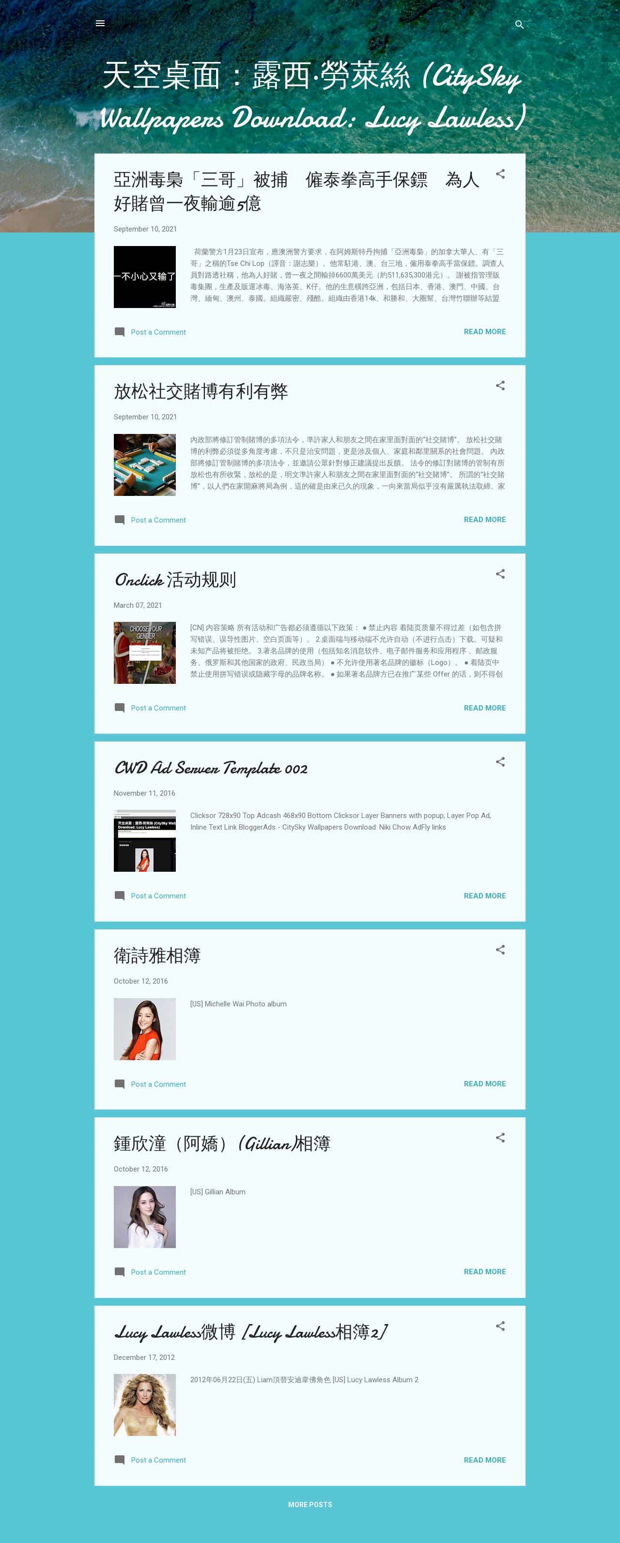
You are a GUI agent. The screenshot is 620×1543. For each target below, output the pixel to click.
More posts (310, 1505)
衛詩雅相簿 (157, 956)
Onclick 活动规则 (175, 580)
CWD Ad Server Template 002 (210, 768)
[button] (500, 175)
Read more (485, 331)
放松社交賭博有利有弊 (201, 391)
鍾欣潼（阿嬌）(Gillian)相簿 (222, 1144)
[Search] (520, 26)
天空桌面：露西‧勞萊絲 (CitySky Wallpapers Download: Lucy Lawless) (310, 96)
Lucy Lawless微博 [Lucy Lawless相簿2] (249, 1332)
